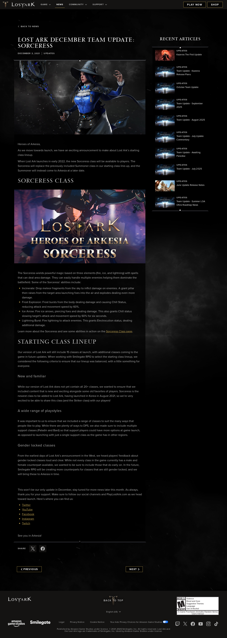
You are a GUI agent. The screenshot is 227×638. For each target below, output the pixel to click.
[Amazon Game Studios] (16, 623)
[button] (79, 97)
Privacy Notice (77, 622)
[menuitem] (46, 4)
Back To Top (113, 601)
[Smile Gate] (40, 623)
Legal (61, 622)
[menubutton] (113, 612)
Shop (215, 5)
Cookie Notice (97, 622)
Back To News (28, 27)
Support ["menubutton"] (100, 5)
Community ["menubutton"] (78, 5)
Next (134, 569)
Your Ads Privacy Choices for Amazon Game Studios (139, 622)
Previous (29, 569)
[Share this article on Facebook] (42, 548)
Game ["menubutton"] (46, 5)
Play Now (194, 5)
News (59, 5)
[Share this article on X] (32, 548)
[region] (180, 129)
